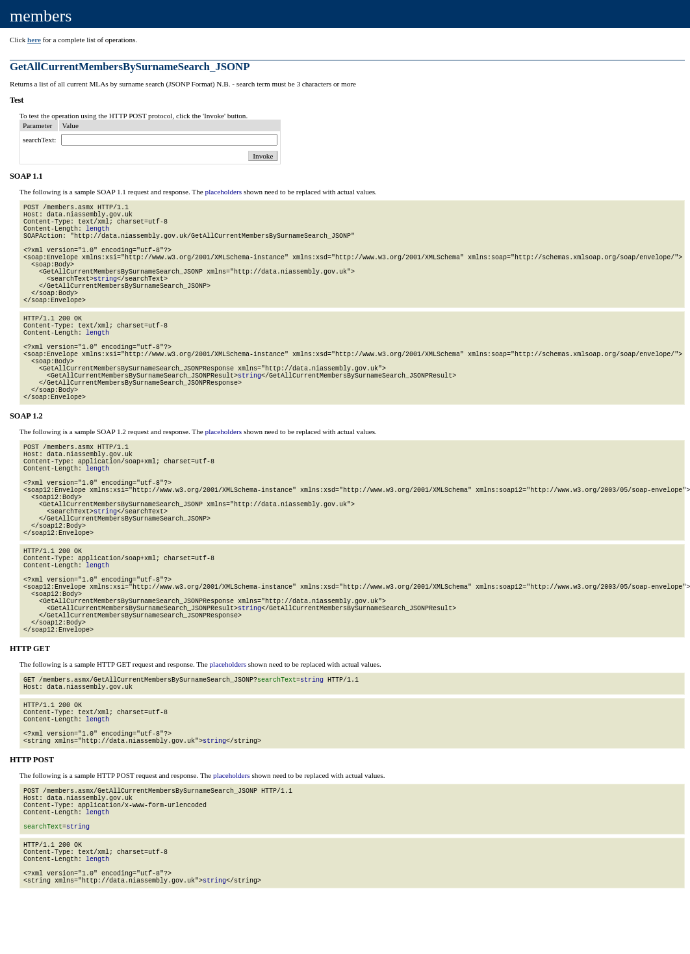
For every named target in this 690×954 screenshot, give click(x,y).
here (34, 40)
